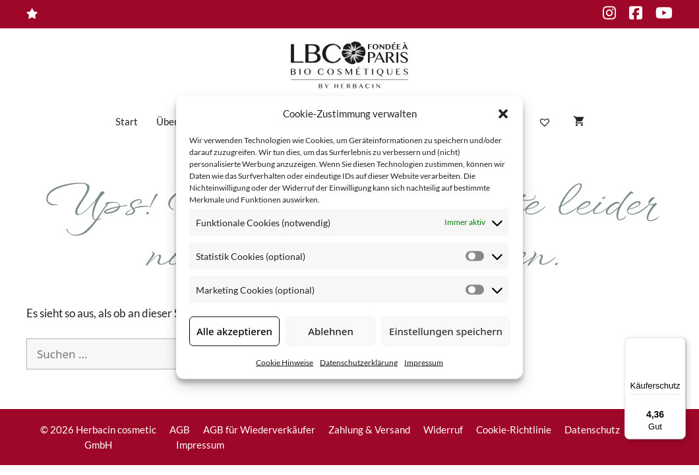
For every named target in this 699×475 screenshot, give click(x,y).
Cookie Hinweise (284, 362)
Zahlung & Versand (369, 429)
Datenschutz (592, 429)
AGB (179, 429)
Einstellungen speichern (445, 331)
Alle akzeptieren (234, 331)
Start (126, 121)
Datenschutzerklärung (359, 362)
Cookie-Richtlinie (513, 429)
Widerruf (443, 429)
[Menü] (678, 345)
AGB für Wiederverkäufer (259, 429)
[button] (503, 113)
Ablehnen (330, 331)
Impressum (423, 362)
